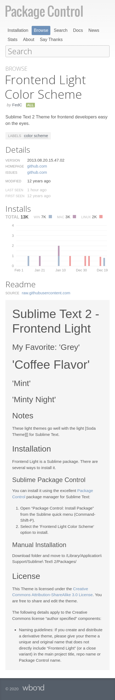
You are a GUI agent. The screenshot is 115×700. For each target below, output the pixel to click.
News (93, 30)
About (28, 39)
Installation (18, 30)
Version (12, 160)
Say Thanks (51, 39)
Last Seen (14, 190)
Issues (11, 172)
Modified (13, 181)
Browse (41, 30)
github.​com (37, 165)
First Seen (14, 196)
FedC (17, 104)
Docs (78, 30)
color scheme (36, 135)
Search (61, 30)
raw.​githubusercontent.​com (46, 292)
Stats (12, 39)
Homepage (14, 166)
